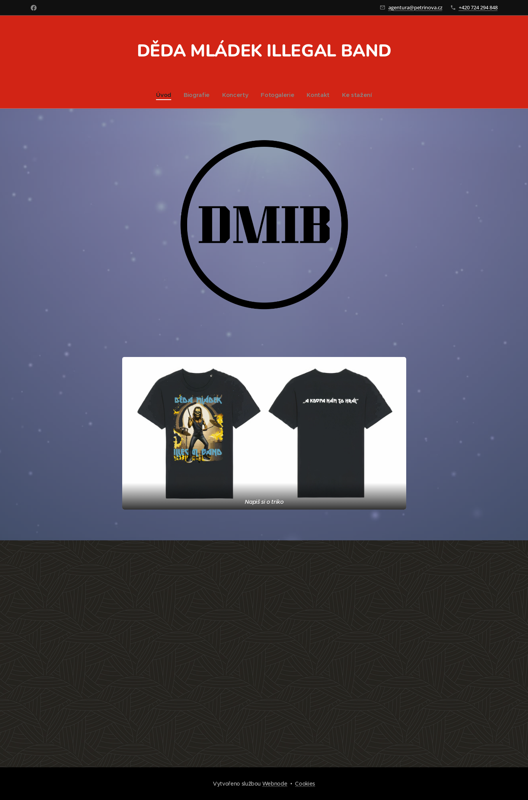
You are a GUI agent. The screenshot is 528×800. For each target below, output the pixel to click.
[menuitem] (164, 95)
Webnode (275, 783)
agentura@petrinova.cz (415, 7)
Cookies (305, 783)
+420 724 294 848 (478, 7)
